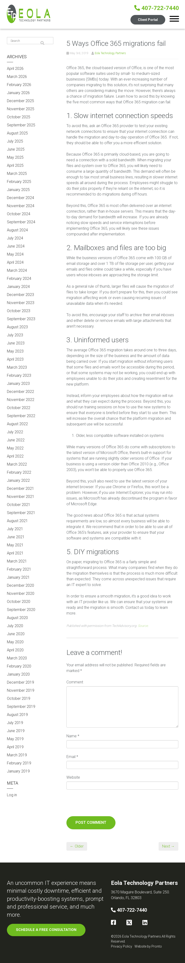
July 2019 (15, 722)
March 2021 (17, 561)
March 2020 (17, 658)
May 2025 (15, 157)
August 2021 (17, 521)
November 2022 (20, 399)
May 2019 (15, 739)
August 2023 (17, 327)
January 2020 (18, 674)
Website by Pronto (148, 946)
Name (72, 736)
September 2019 (21, 706)
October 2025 (18, 117)
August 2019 (17, 714)
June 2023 (16, 343)
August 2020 (17, 617)
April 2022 (15, 456)
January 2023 (18, 383)
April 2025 (15, 165)
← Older (77, 846)
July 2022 (15, 432)
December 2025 (20, 101)
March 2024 (17, 270)
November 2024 (20, 206)
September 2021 (21, 512)
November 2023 (20, 302)
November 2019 (20, 690)
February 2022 (19, 472)
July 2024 (15, 238)
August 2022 (17, 424)
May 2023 (15, 351)
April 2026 (15, 68)
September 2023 (21, 319)
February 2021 (19, 569)
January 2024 (18, 286)
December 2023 (20, 294)
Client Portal (147, 19)
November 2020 (20, 593)
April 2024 (15, 262)
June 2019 (16, 731)
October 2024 (18, 214)
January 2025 (18, 189)
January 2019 (18, 771)
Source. (143, 626)
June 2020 (16, 634)
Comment (74, 682)
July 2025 (15, 141)
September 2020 (21, 609)
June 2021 (16, 537)
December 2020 (20, 585)
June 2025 (16, 149)
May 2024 (15, 254)
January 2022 (18, 480)
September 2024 (21, 222)
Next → (168, 846)
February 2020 (19, 666)
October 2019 (18, 698)
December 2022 (20, 391)
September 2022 (21, 416)
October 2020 (18, 601)
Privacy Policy (121, 946)
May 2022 (15, 448)
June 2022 (16, 440)
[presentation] (102, 804)
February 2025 (19, 181)
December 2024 (20, 197)
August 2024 (17, 230)
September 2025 (21, 125)
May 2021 (15, 545)
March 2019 (17, 755)
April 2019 (15, 747)
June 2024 (16, 246)
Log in (12, 795)
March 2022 (17, 464)
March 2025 (17, 173)
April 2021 (15, 553)
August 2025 (17, 133)
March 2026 (17, 76)
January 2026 (18, 93)
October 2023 (18, 311)
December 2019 (20, 682)
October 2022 (18, 407)
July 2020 (15, 626)
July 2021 (15, 529)
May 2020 (15, 642)
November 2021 (20, 496)
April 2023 (15, 359)
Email (72, 756)
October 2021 (18, 504)
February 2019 (19, 763)
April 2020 (15, 650)
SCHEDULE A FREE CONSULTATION (47, 930)
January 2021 (18, 577)
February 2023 (19, 375)
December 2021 (20, 488)
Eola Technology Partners (110, 53)
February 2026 (19, 84)
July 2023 (15, 335)
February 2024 (19, 278)
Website (73, 777)
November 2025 (20, 109)
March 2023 (17, 367)
